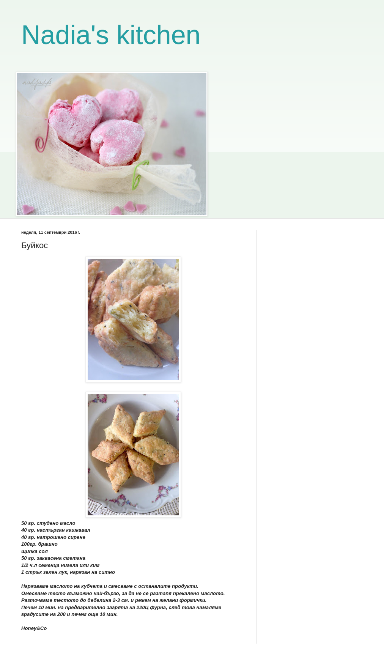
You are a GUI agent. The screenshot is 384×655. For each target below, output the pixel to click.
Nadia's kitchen (111, 35)
